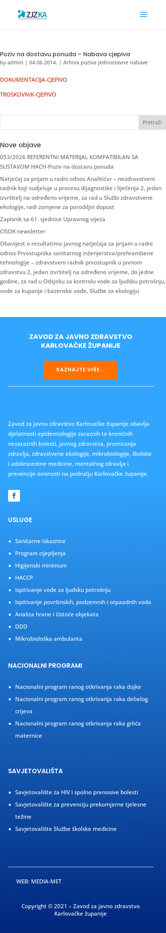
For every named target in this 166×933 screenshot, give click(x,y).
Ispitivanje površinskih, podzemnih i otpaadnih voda (83, 602)
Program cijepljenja (40, 553)
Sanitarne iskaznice (40, 541)
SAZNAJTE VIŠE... (80, 369)
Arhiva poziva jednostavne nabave (105, 62)
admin (15, 62)
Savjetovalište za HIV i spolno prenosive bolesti (76, 792)
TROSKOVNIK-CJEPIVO (28, 94)
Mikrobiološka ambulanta (48, 638)
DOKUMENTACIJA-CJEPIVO (33, 79)
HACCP (24, 577)
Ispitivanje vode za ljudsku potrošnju (63, 589)
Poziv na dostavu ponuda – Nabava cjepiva (65, 54)
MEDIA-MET (46, 881)
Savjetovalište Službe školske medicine (66, 828)
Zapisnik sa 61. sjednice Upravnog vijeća (52, 219)
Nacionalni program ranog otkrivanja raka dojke (78, 686)
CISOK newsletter (22, 231)
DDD (21, 626)
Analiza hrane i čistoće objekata (57, 614)
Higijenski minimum (41, 565)
